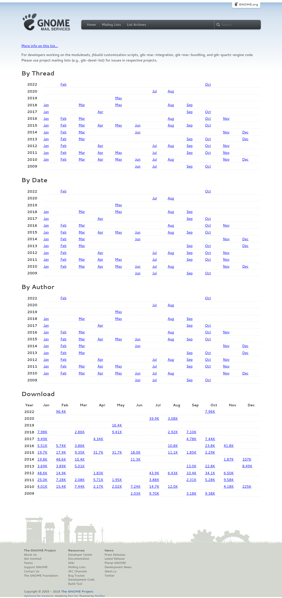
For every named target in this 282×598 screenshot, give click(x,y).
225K (246, 486)
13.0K (191, 466)
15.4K (61, 486)
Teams (28, 563)
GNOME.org (248, 4)
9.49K (42, 438)
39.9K (154, 418)
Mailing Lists (111, 24)
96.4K (61, 411)
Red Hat (73, 596)
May (118, 98)
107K (246, 459)
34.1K (210, 473)
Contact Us (31, 571)
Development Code (81, 580)
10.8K (173, 445)
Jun (138, 125)
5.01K (80, 466)
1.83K (98, 473)
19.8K (42, 459)
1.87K (229, 459)
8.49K (247, 466)
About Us (30, 555)
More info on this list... (39, 45)
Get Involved (32, 559)
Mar (82, 104)
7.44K (210, 438)
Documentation (78, 559)
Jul (154, 91)
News (108, 550)
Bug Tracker (76, 576)
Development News (118, 567)
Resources (76, 550)
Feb (63, 84)
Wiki (71, 563)
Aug (171, 91)
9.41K (117, 431)
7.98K (42, 431)
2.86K (80, 431)
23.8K (210, 445)
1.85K (191, 452)
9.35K (80, 452)
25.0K (42, 479)
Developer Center (80, 555)
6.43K (173, 473)
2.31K (191, 479)
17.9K (61, 452)
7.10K (191, 431)
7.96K (210, 411)
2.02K (117, 486)
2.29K (210, 452)
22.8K (210, 466)
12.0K (173, 486)
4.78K (191, 438)
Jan (46, 104)
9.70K (154, 493)
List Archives (136, 24)
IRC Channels (77, 571)
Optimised (30, 596)
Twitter (109, 576)
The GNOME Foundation (41, 576)
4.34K (98, 438)
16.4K (117, 425)
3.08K (173, 418)
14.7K (154, 486)
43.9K (154, 473)
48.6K (61, 459)
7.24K (135, 486)
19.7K (42, 452)
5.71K (98, 479)
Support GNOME (36, 567)
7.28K (61, 479)
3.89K (61, 466)
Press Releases (114, 555)
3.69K (42, 466)
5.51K (42, 445)
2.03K (135, 493)
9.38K (210, 493)
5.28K (210, 479)
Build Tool (75, 584)
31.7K (98, 452)
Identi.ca (110, 571)
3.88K (154, 479)
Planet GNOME (115, 563)
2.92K (173, 431)
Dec (245, 132)
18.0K (135, 452)
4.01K (42, 486)
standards (47, 596)
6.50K (229, 473)
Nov (226, 118)
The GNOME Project (40, 550)
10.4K (80, 459)
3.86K (80, 445)
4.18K (229, 486)
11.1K (173, 452)
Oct (208, 84)
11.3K (135, 459)
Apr (100, 111)
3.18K (191, 493)
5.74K (61, 445)
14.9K (61, 473)
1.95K (117, 479)
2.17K (98, 486)
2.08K (80, 479)
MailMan (99, 596)
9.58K (229, 479)
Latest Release (114, 559)
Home (91, 24)
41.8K (229, 445)
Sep (190, 104)
